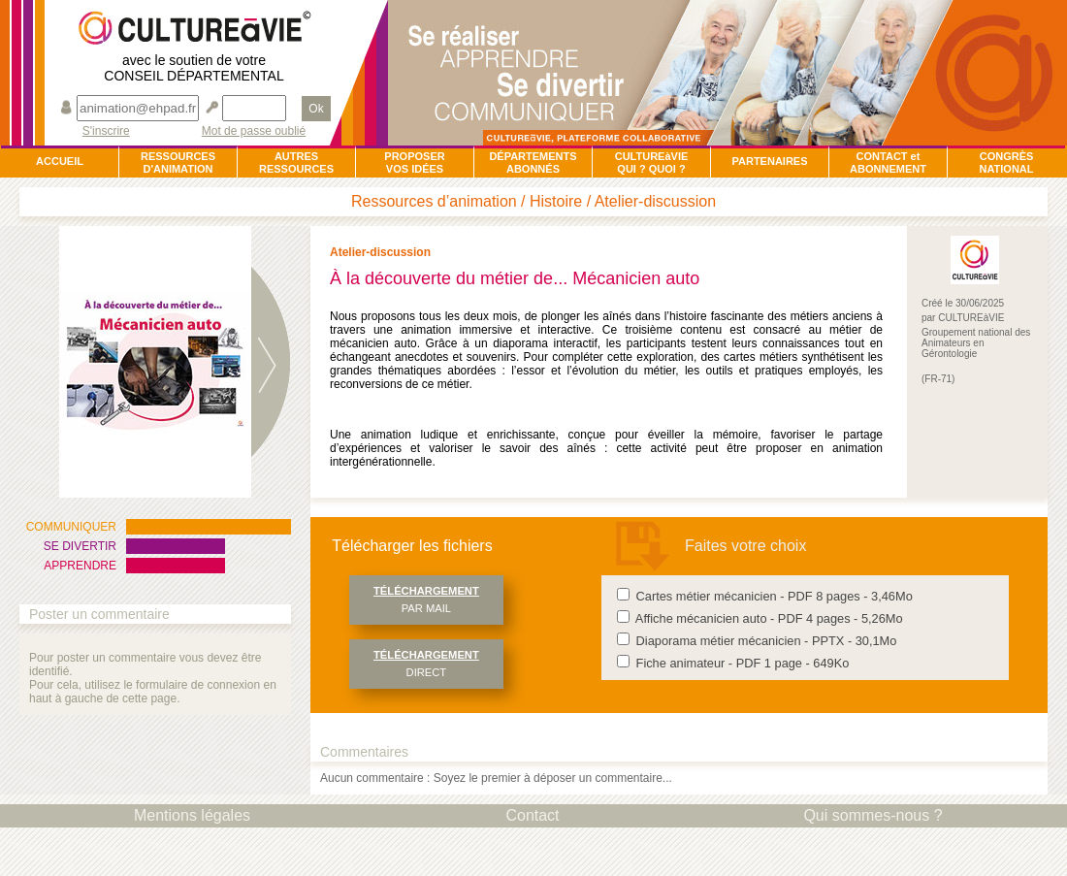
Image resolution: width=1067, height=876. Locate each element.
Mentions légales (192, 815)
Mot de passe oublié (254, 131)
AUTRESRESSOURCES (296, 162)
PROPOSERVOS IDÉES (414, 162)
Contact (532, 815)
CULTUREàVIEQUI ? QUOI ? (652, 162)
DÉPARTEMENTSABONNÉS (532, 162)
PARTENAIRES (769, 161)
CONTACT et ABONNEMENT (888, 162)
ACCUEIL (59, 161)
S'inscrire (106, 131)
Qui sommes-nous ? (872, 815)
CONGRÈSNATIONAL (1006, 162)
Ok (315, 108)
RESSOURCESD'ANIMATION (178, 162)
